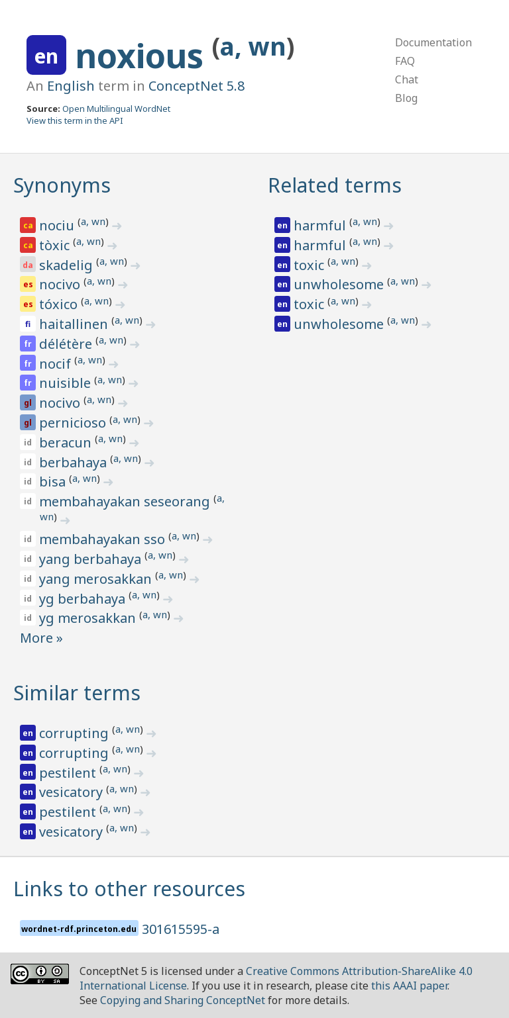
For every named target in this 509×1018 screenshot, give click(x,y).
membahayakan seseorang (126, 501)
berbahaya (74, 462)
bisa (54, 481)
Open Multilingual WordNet (116, 109)
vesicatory (72, 792)
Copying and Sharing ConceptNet (182, 1000)
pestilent (69, 773)
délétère (67, 344)
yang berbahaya (91, 559)
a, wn (253, 46)
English (71, 86)
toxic (310, 265)
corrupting (75, 733)
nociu (58, 225)
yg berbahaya (84, 599)
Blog (406, 98)
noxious (143, 55)
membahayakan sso (103, 539)
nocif (56, 364)
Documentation (433, 42)
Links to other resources (129, 888)
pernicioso (74, 423)
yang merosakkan (97, 579)
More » (41, 638)
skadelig (67, 265)
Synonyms (62, 185)
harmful (321, 225)
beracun (67, 442)
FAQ (405, 61)
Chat (406, 79)
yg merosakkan (89, 618)
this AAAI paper (409, 985)
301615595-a (180, 929)
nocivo (61, 284)
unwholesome (340, 284)
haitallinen (75, 324)
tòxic (56, 245)
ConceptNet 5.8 (196, 86)
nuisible (66, 383)
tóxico (60, 304)
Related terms (335, 185)
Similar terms (77, 692)
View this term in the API (75, 120)
